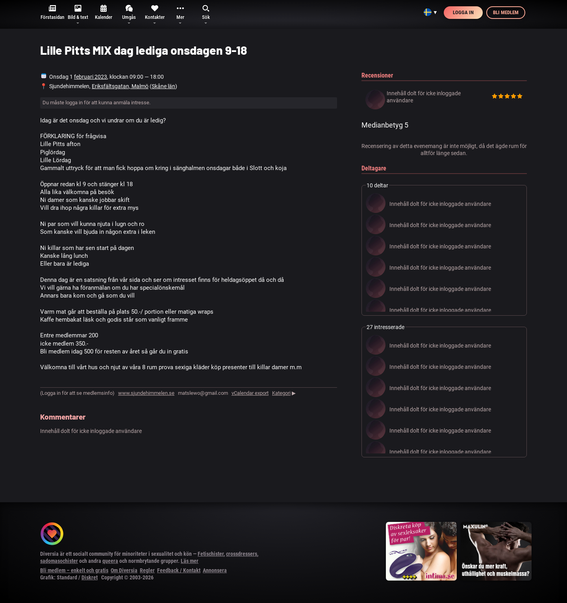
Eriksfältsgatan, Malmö (120, 86)
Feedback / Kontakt (178, 570)
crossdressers (241, 554)
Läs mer (189, 561)
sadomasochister (59, 561)
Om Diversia (124, 570)
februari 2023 (90, 77)
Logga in (463, 12)
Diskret (90, 577)
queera (110, 561)
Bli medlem (506, 12)
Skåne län (163, 86)
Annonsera (215, 570)
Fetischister (211, 554)
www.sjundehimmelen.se (146, 393)
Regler (147, 570)
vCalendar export (250, 393)
